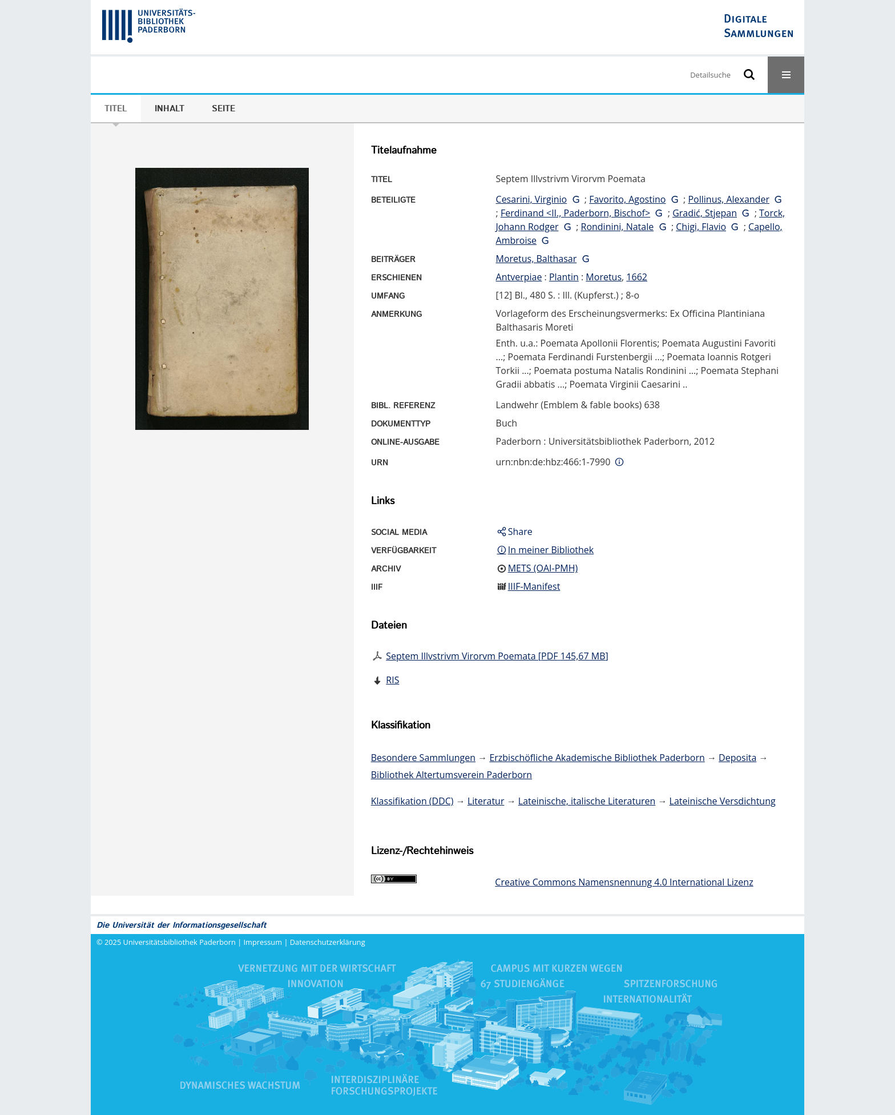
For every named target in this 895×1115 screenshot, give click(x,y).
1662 (636, 277)
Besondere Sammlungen (423, 757)
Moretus (604, 277)
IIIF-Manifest (534, 586)
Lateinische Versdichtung (723, 801)
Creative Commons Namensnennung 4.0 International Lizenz (624, 882)
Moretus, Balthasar (536, 258)
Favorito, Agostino (627, 199)
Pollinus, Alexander (728, 199)
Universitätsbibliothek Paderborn (179, 942)
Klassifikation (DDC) (412, 801)
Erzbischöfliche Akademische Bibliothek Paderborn (596, 757)
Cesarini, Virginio (531, 199)
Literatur (486, 801)
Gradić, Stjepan (704, 213)
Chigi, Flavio (701, 226)
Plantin (564, 277)
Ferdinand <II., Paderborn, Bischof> (575, 213)
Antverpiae (519, 277)
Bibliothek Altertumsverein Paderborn (451, 774)
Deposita (737, 757)
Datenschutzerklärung (327, 942)
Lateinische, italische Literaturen (587, 801)
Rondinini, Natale (617, 226)
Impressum (263, 942)
